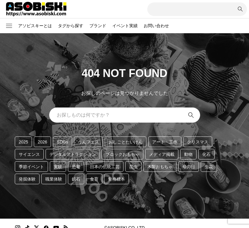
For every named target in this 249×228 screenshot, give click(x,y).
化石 (206, 154)
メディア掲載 (161, 154)
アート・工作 (164, 142)
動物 (188, 154)
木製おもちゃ (160, 166)
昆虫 (133, 166)
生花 (209, 166)
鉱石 (76, 179)
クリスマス (197, 142)
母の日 (188, 166)
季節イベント (31, 166)
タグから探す (70, 25)
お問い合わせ (156, 25)
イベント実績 (125, 25)
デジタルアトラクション (72, 154)
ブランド (97, 25)
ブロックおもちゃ (122, 154)
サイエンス (29, 154)
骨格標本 (116, 179)
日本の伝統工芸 (105, 166)
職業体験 (53, 179)
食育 (94, 179)
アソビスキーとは (35, 25)
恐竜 (76, 166)
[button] (9, 26)
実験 (58, 166)
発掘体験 (27, 179)
